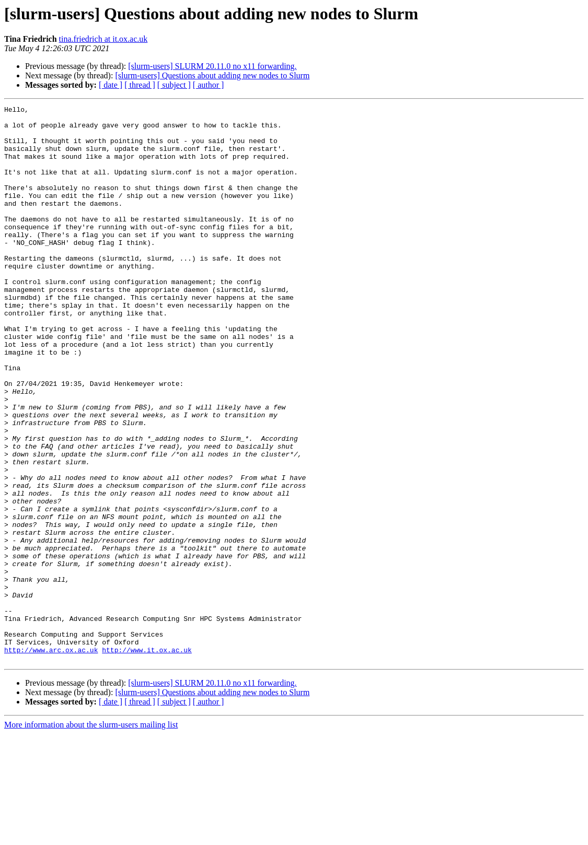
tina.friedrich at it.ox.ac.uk (103, 38)
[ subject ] (174, 84)
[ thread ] (139, 84)
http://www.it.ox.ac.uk (147, 759)
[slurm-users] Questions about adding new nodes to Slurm (212, 75)
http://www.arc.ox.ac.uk (51, 759)
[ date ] (110, 84)
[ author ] (208, 84)
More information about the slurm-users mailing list (91, 835)
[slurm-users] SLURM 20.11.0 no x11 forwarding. (212, 66)
